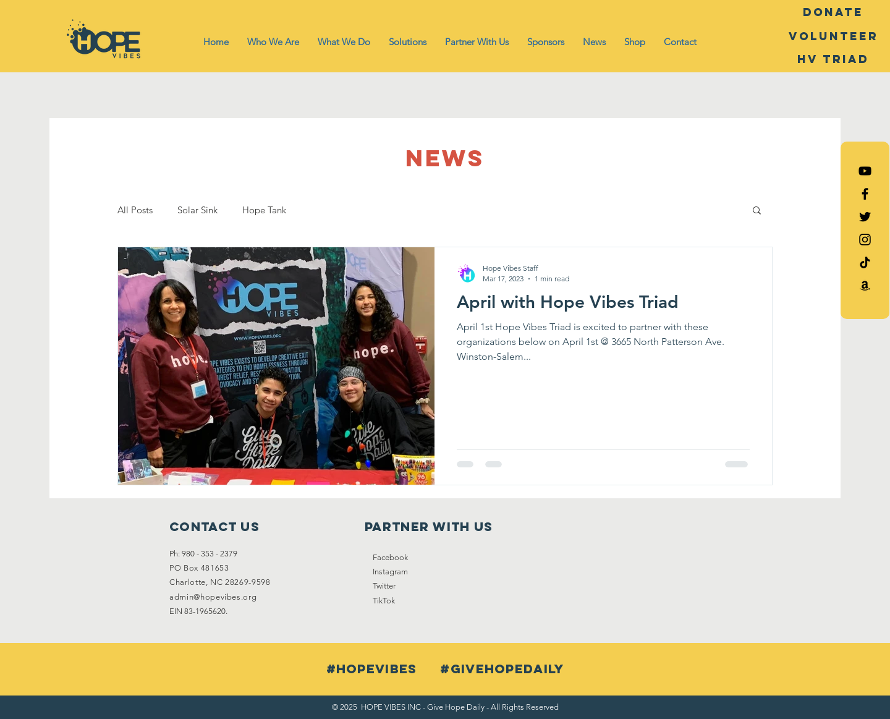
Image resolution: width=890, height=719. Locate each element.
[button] (273, 42)
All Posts (135, 210)
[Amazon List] (865, 285)
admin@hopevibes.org (212, 597)
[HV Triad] (833, 59)
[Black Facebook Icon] (865, 194)
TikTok (384, 600)
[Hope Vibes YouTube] (865, 171)
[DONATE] (833, 12)
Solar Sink (197, 210)
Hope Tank (264, 210)
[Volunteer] (833, 36)
